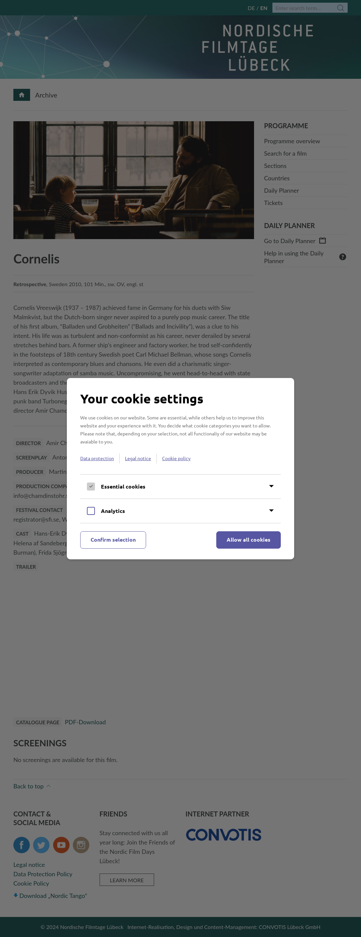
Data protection (97, 458)
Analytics (113, 510)
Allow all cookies (248, 539)
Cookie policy (176, 458)
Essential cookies (123, 486)
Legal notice (138, 458)
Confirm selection (113, 539)
